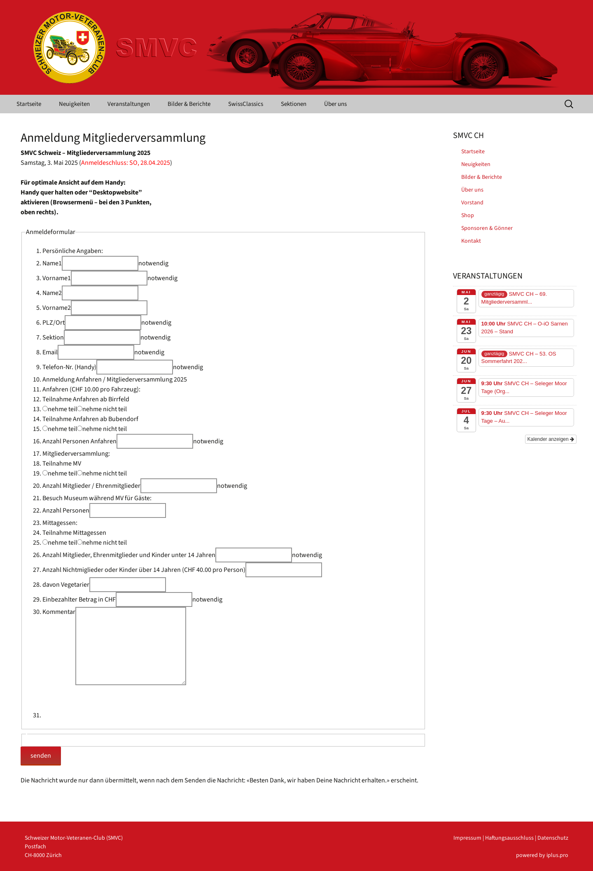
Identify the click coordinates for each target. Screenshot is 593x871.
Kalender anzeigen (551, 439)
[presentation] (105, 701)
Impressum (467, 838)
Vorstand (472, 203)
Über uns (335, 104)
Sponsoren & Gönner (487, 228)
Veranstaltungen (128, 104)
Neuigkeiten (74, 104)
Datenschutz (552, 838)
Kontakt (471, 241)
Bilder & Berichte (189, 104)
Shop (467, 215)
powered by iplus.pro (542, 855)
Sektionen (293, 104)
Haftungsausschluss (509, 838)
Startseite (28, 104)
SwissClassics (245, 104)
